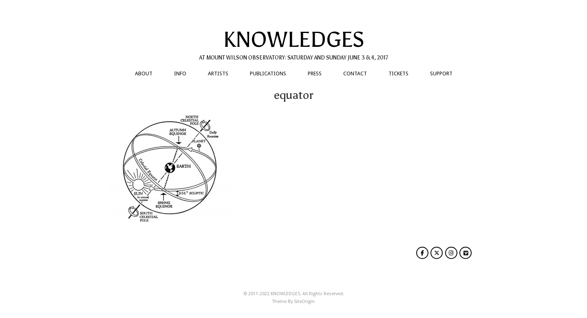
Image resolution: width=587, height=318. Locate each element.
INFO (180, 73)
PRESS (315, 73)
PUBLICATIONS (268, 73)
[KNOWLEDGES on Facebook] (422, 253)
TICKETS (398, 73)
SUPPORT (441, 73)
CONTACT (355, 73)
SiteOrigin (304, 301)
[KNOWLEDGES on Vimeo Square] (465, 253)
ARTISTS (218, 73)
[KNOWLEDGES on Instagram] (451, 253)
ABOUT (143, 73)
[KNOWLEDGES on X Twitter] (436, 253)
